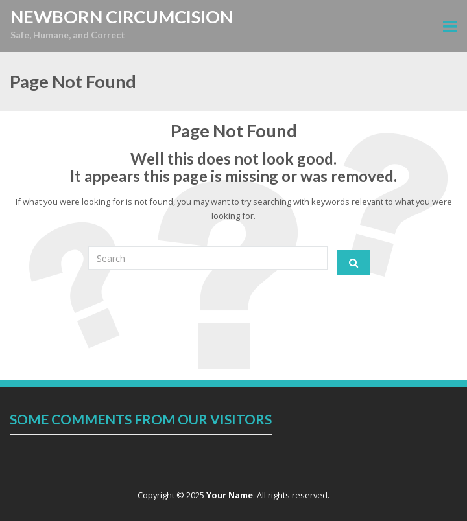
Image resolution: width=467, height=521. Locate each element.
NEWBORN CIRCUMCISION (121, 16)
